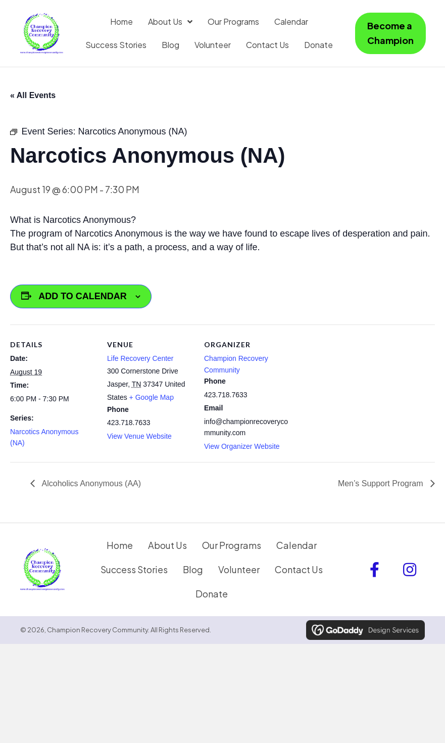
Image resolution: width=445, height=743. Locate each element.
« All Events (33, 95)
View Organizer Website (242, 446)
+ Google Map (151, 397)
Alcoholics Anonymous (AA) (90, 483)
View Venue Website (139, 436)
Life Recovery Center (140, 358)
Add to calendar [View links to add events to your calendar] (82, 296)
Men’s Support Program (381, 483)
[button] (374, 569)
